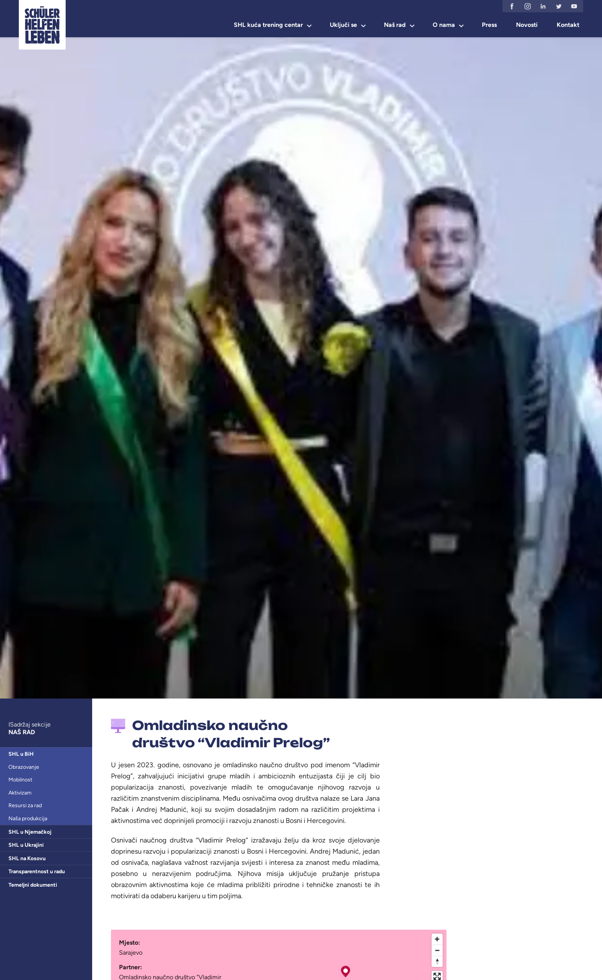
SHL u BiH (21, 754)
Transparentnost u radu (36, 871)
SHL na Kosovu (27, 858)
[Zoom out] (437, 950)
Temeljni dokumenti (32, 885)
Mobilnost (20, 779)
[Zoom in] (437, 939)
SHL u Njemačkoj (29, 832)
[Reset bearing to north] (437, 961)
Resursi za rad (25, 805)
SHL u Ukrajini (26, 845)
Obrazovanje (23, 767)
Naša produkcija (27, 818)
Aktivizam (19, 793)
